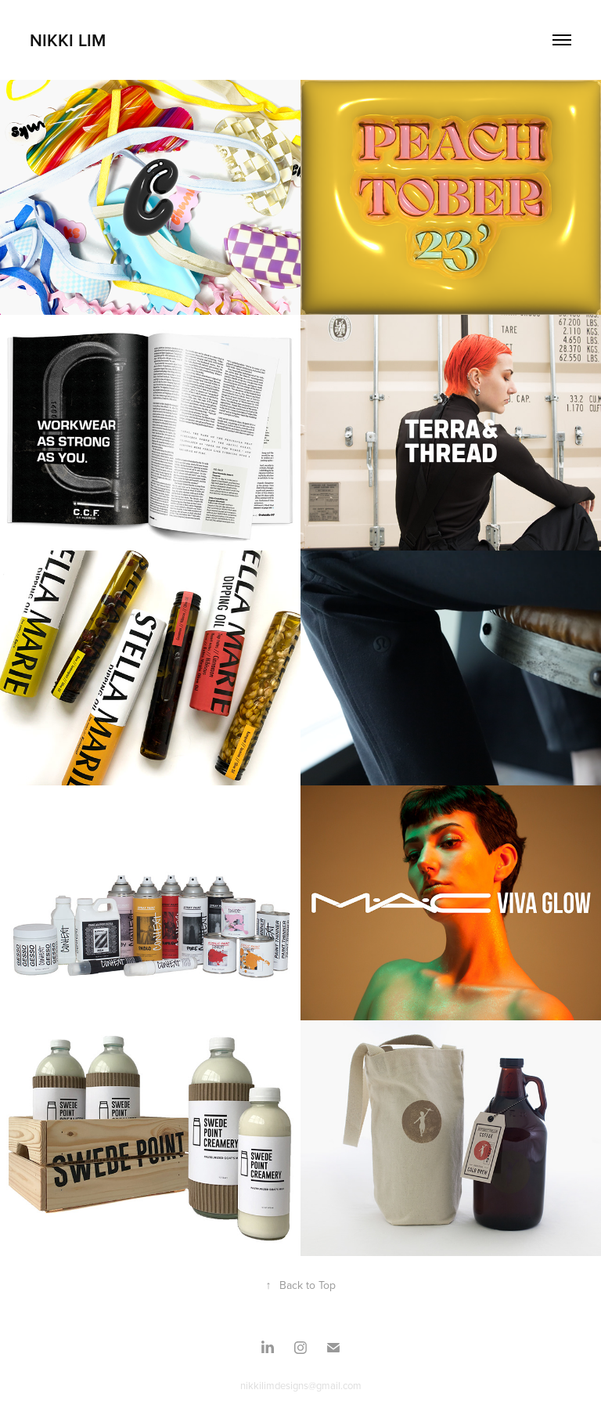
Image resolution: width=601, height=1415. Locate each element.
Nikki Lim (68, 39)
